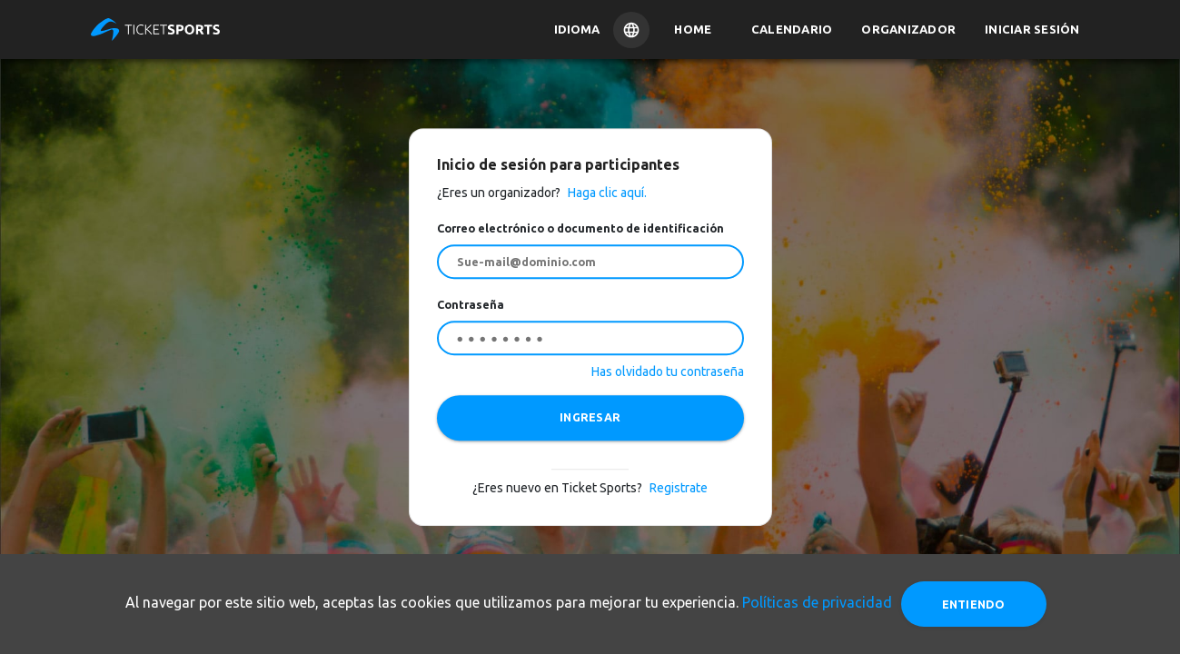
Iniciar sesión (1032, 29)
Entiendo (974, 604)
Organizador (908, 29)
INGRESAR (590, 417)
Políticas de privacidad (817, 602)
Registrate (678, 488)
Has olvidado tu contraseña (667, 371)
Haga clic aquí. (606, 192)
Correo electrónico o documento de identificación (580, 228)
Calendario (792, 29)
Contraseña (470, 304)
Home (692, 29)
